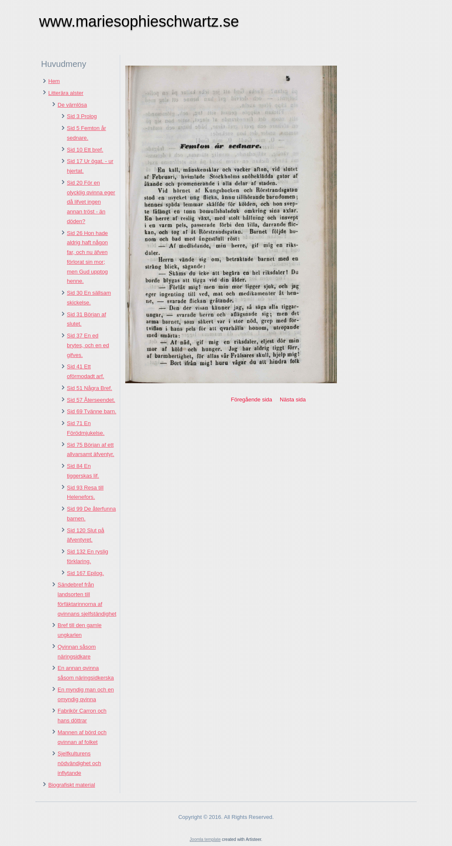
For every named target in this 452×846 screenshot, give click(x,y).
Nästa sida (293, 399)
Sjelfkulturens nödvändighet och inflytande (79, 763)
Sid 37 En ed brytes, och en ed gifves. (88, 345)
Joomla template (205, 839)
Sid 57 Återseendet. (91, 400)
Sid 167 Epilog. (85, 573)
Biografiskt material (71, 785)
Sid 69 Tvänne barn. (91, 411)
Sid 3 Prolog (82, 116)
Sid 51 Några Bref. (89, 388)
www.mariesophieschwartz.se (139, 21)
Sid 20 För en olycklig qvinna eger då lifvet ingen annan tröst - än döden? (91, 202)
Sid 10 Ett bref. (85, 150)
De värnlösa (72, 105)
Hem (54, 81)
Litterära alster (65, 93)
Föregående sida (251, 399)
